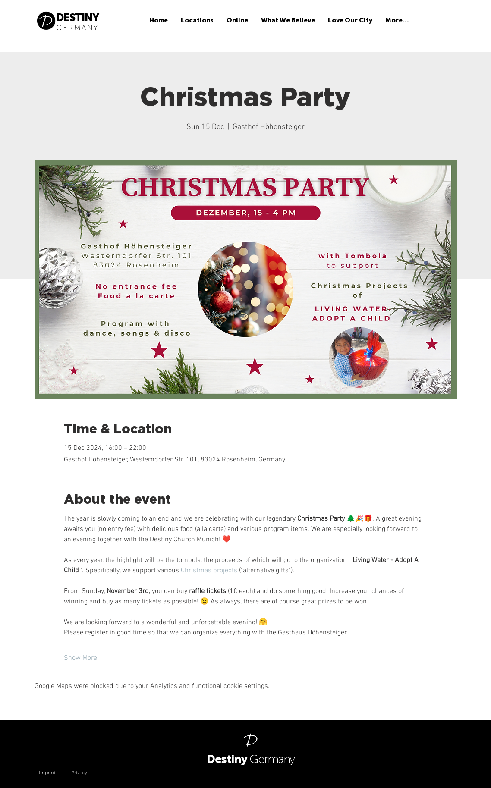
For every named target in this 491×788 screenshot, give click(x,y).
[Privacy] (89, 772)
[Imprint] (53, 772)
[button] (197, 20)
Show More (80, 658)
